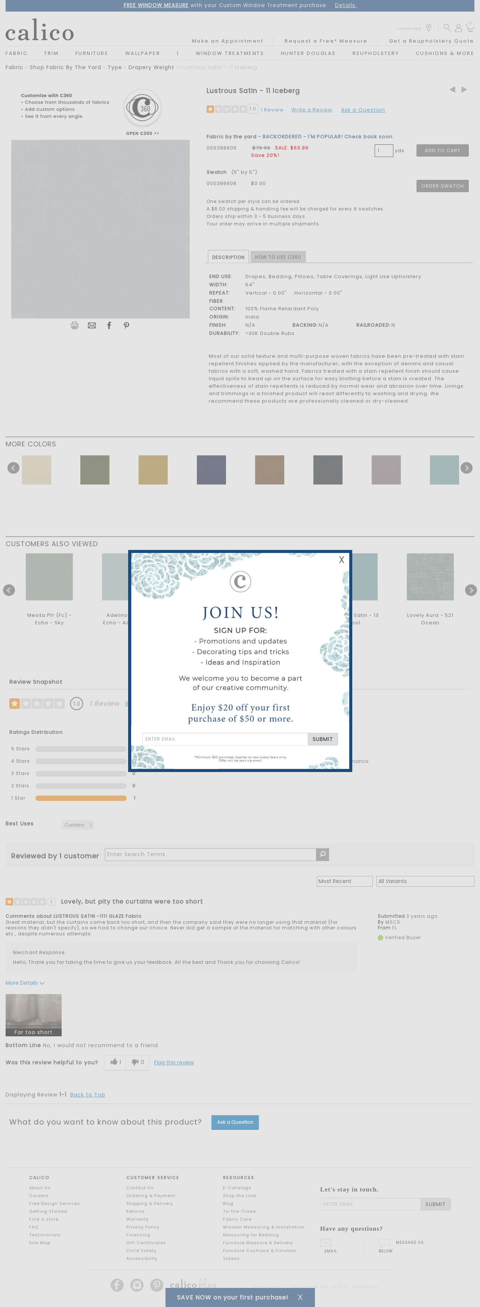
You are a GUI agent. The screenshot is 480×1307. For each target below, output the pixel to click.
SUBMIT (323, 739)
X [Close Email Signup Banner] (342, 559)
